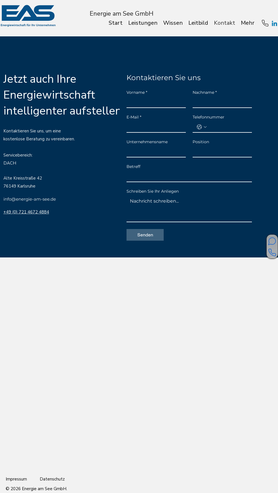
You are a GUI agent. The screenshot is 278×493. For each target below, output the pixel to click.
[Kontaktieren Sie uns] (272, 252)
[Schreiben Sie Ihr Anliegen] (189, 208)
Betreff (133, 166)
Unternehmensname (147, 142)
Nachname (205, 92)
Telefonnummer (208, 117)
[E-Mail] (154, 127)
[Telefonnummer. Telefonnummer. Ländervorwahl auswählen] (201, 127)
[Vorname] (154, 102)
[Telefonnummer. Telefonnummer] (227, 127)
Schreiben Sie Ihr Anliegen (153, 191)
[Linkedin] (274, 24)
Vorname (137, 92)
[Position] (220, 152)
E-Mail (134, 117)
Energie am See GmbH (121, 13)
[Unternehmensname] (154, 152)
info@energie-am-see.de (29, 199)
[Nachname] (220, 102)
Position (201, 142)
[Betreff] (187, 176)
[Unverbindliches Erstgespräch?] (272, 241)
